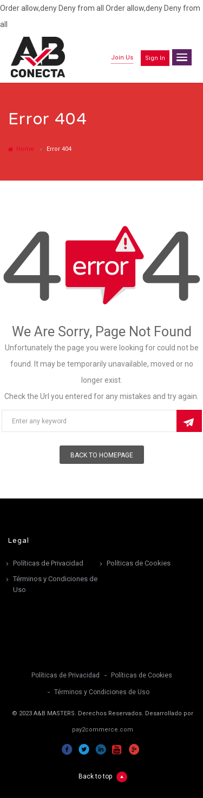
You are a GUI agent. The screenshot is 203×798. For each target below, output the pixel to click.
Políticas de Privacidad (48, 563)
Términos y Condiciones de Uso (55, 584)
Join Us (122, 57)
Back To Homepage (101, 455)
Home (21, 148)
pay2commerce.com (102, 729)
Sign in (155, 58)
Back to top (102, 777)
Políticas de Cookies (139, 563)
